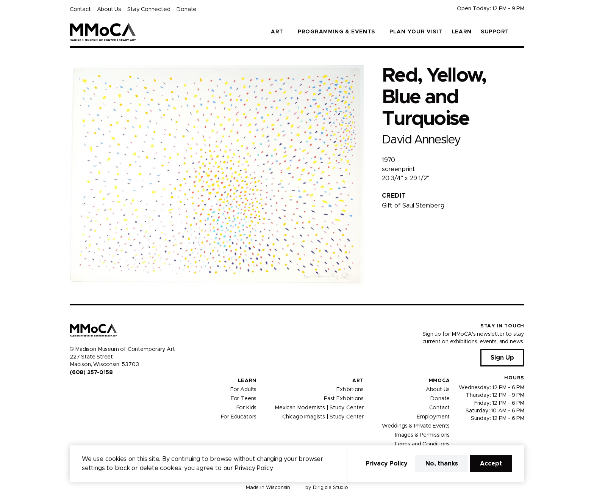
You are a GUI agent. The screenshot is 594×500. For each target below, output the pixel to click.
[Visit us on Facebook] (73, 388)
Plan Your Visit (415, 32)
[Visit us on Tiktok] (100, 388)
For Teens (243, 398)
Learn (462, 32)
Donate (186, 9)
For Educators (239, 417)
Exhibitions (350, 389)
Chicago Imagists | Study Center (323, 417)
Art (358, 380)
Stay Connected (148, 9)
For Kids (246, 407)
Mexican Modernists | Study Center (319, 407)
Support (495, 32)
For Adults (243, 389)
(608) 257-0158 (91, 372)
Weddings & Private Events (416, 426)
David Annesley (421, 140)
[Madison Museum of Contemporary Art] (103, 32)
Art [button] (277, 32)
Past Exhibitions (344, 398)
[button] (521, 32)
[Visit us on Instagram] (82, 388)
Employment (433, 417)
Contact (80, 9)
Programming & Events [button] (336, 32)
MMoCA (439, 380)
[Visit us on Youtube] (91, 388)
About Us (109, 9)
